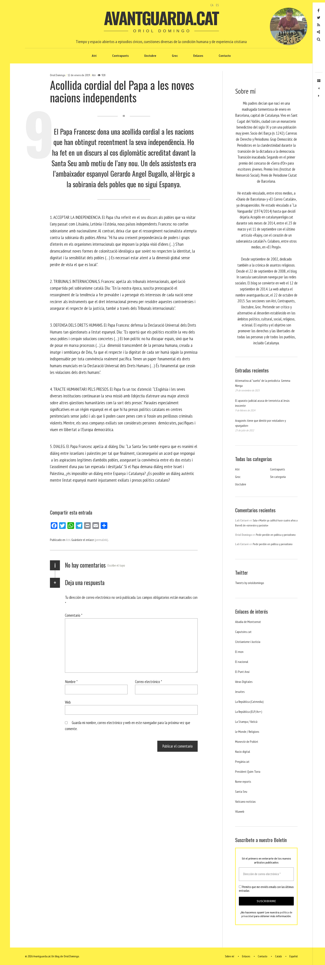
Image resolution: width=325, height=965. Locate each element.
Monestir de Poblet (246, 741)
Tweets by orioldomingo (249, 583)
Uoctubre (150, 55)
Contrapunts (120, 55)
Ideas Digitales (244, 682)
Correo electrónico (148, 681)
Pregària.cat (242, 761)
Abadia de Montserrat (248, 622)
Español (293, 956)
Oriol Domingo (58, 75)
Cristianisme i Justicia (247, 642)
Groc (175, 55)
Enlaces (198, 55)
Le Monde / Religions (247, 731)
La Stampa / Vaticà (246, 721)
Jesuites (240, 692)
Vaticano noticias (245, 801)
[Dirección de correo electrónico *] (266, 874)
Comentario (73, 615)
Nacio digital (242, 751)
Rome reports (243, 781)
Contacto (225, 55)
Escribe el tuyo (116, 565)
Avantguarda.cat (161, 17)
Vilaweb (239, 811)
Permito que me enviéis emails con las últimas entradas (266, 889)
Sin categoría (278, 477)
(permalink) (101, 540)
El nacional (241, 662)
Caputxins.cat (243, 632)
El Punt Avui (242, 672)
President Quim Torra (247, 771)
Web (68, 702)
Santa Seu (241, 791)
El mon (239, 652)
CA (211, 5)
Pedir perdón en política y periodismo (275, 535)
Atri (94, 55)
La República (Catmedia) (249, 702)
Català (278, 956)
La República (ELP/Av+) (248, 711)
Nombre (71, 681)
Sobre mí (229, 956)
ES (217, 5)
